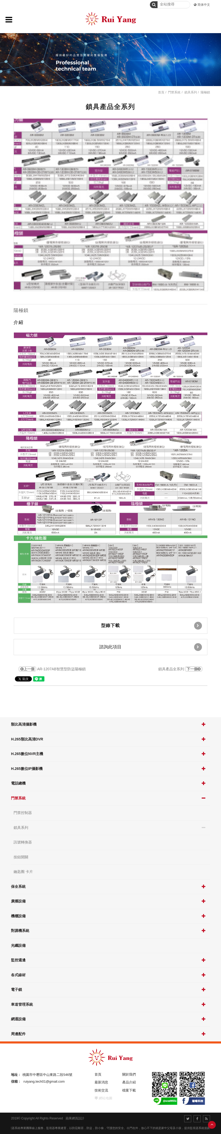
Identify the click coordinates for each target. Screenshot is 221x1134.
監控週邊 (18, 960)
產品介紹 (129, 1082)
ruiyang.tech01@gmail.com (44, 1081)
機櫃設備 (18, 916)
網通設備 (18, 1019)
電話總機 (18, 783)
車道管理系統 (22, 1004)
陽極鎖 (205, 92)
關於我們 (129, 1074)
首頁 (161, 92)
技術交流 (101, 1090)
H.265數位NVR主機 (27, 754)
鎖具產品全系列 (180, 669)
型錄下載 (151, 626)
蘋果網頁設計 (75, 1118)
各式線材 (18, 975)
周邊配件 (18, 1034)
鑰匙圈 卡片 (23, 872)
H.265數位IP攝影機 (27, 769)
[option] (110, 204)
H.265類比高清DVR (27, 739)
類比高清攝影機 (24, 724)
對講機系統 (20, 930)
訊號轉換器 (23, 842)
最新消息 (101, 1082)
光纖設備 (18, 945)
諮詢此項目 (150, 647)
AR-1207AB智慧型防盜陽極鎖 (52, 669)
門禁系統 (18, 798)
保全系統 (18, 886)
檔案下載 (129, 1090)
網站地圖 (105, 1098)
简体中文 (203, 5)
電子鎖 (16, 989)
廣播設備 (18, 901)
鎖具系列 (21, 827)
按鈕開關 (21, 857)
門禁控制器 (23, 813)
